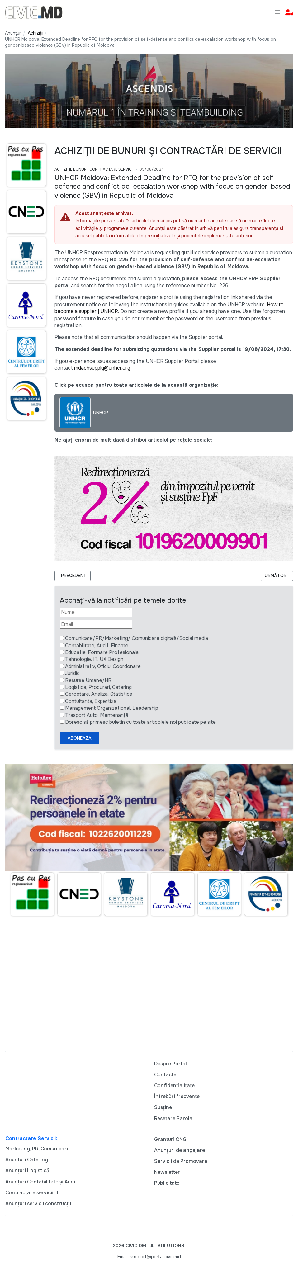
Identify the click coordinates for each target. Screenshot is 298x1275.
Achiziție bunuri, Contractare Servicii (94, 169)
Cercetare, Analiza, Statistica (98, 694)
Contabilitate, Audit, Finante (96, 645)
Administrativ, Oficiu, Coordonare (103, 666)
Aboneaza (80, 738)
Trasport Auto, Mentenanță (96, 715)
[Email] (96, 624)
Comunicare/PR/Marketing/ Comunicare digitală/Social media (136, 638)
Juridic (72, 673)
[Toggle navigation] (277, 12)
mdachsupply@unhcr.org (102, 368)
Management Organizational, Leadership (111, 708)
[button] (289, 12)
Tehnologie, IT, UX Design (94, 659)
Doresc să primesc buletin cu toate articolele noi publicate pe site (140, 722)
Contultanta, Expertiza (90, 701)
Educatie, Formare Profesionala (102, 652)
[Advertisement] (25, 545)
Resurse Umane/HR (88, 680)
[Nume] (96, 612)
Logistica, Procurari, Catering (98, 687)
